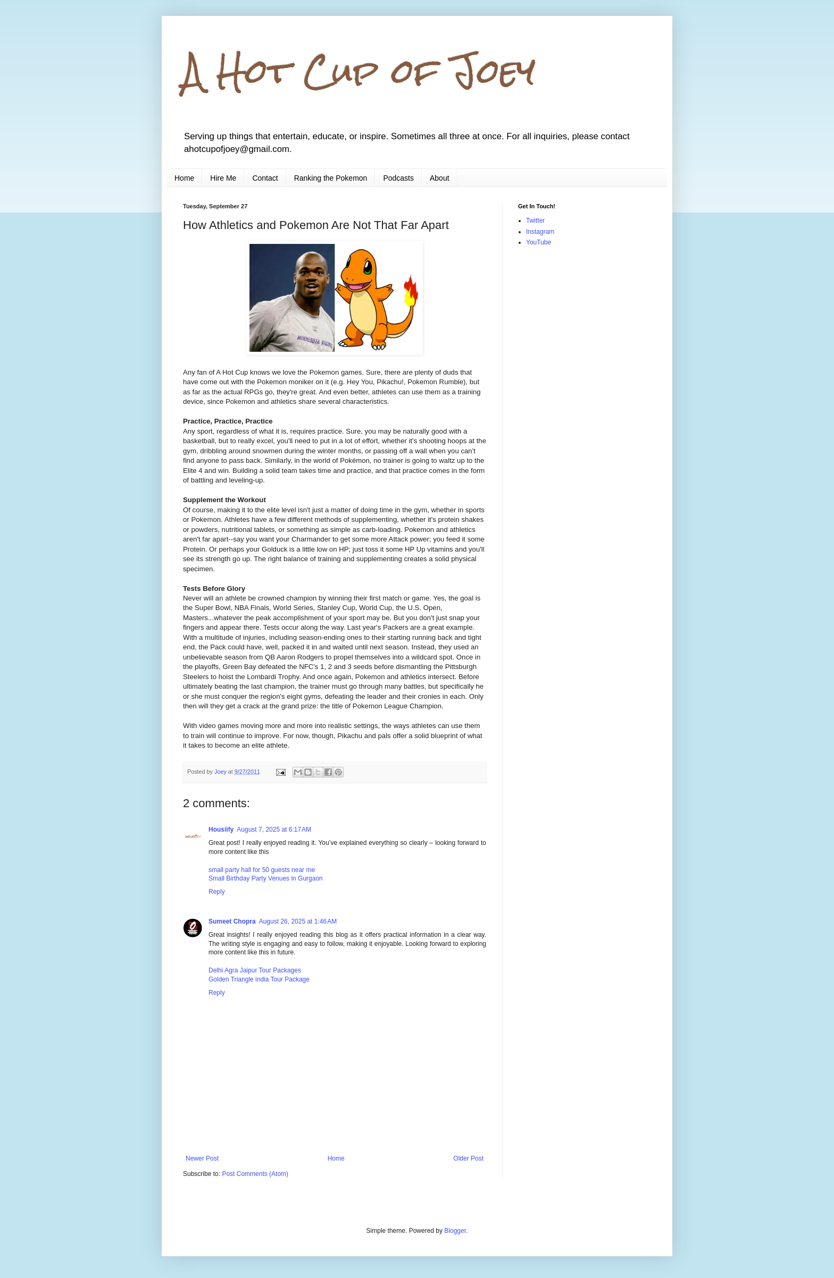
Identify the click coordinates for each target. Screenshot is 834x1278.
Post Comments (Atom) (255, 1174)
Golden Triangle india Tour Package (259, 979)
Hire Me (223, 178)
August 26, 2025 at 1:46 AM (298, 921)
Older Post (468, 1158)
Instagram (540, 231)
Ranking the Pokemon (331, 178)
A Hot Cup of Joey (359, 70)
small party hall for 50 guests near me (261, 870)
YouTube (538, 242)
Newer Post (202, 1158)
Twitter (535, 220)
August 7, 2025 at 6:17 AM (274, 829)
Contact (265, 178)
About (439, 178)
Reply (216, 891)
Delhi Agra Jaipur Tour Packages (254, 970)
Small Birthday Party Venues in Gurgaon (265, 878)
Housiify (220, 829)
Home (184, 178)
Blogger (455, 1230)
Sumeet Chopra (232, 921)
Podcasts (398, 178)
